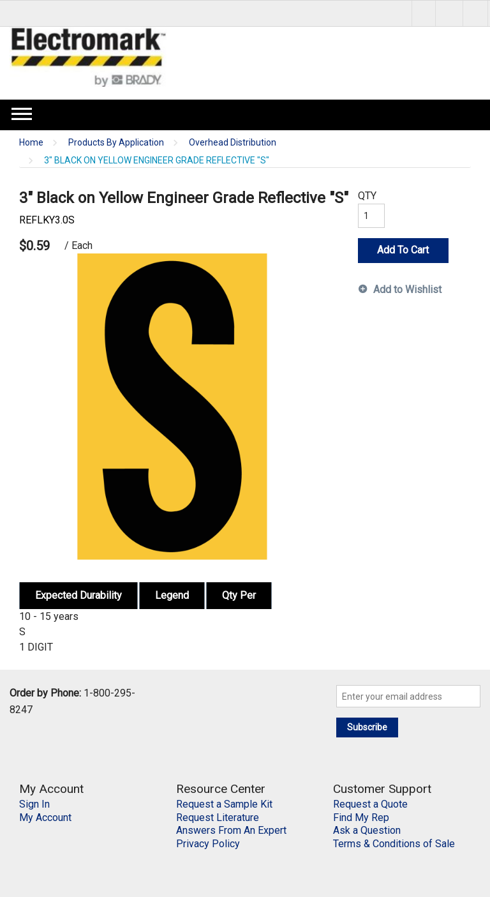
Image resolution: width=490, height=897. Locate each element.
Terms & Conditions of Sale (394, 844)
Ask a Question (367, 830)
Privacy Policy (208, 844)
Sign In (34, 804)
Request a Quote (370, 804)
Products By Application (116, 142)
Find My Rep (361, 817)
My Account (45, 817)
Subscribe (367, 727)
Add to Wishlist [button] (407, 289)
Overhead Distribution (232, 142)
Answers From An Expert (231, 830)
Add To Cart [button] (403, 250)
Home (31, 142)
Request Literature (217, 817)
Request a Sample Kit (224, 804)
